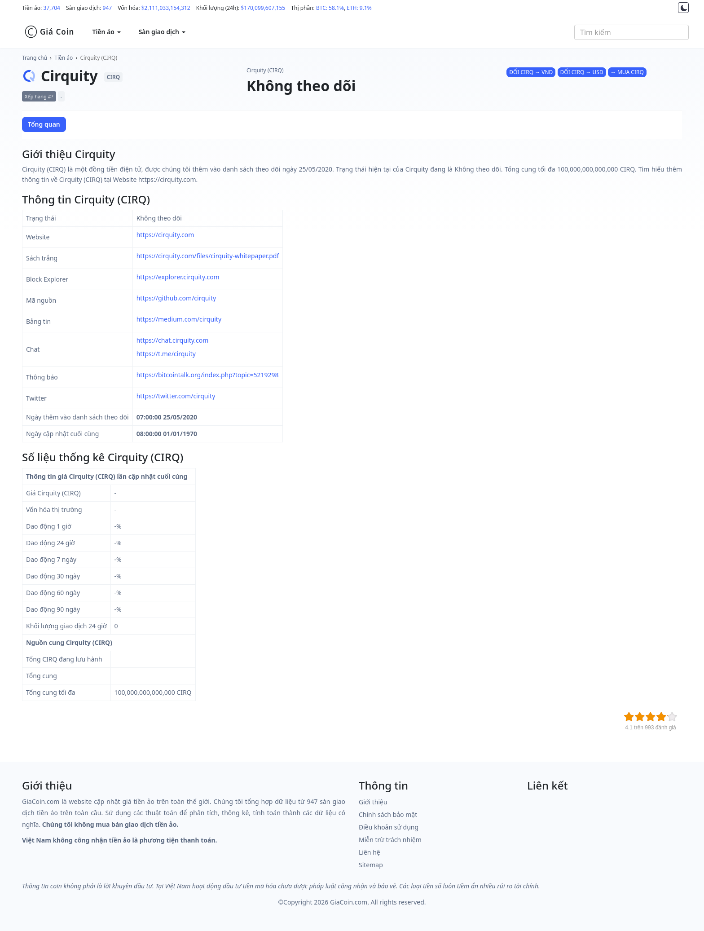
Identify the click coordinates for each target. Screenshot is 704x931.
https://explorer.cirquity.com (178, 277)
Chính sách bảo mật (388, 814)
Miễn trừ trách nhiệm (390, 839)
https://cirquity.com (165, 234)
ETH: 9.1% (359, 8)
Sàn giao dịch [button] (162, 31)
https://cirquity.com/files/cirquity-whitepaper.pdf (207, 256)
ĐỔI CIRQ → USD (581, 72)
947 (107, 8)
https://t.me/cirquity (166, 353)
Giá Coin (49, 32)
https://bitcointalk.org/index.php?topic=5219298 (207, 375)
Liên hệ (369, 852)
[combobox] (631, 32)
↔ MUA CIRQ (627, 72)
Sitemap (371, 864)
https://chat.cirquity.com (172, 340)
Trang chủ (34, 58)
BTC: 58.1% (330, 8)
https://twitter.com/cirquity (176, 396)
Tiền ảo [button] (106, 31)
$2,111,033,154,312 (165, 8)
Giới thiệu (373, 802)
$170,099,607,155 (263, 8)
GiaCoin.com (348, 902)
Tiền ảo (63, 58)
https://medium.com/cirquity (178, 319)
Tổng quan (44, 124)
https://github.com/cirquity (176, 298)
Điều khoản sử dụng (388, 827)
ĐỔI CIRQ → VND (531, 72)
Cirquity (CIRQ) (99, 58)
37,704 (51, 8)
